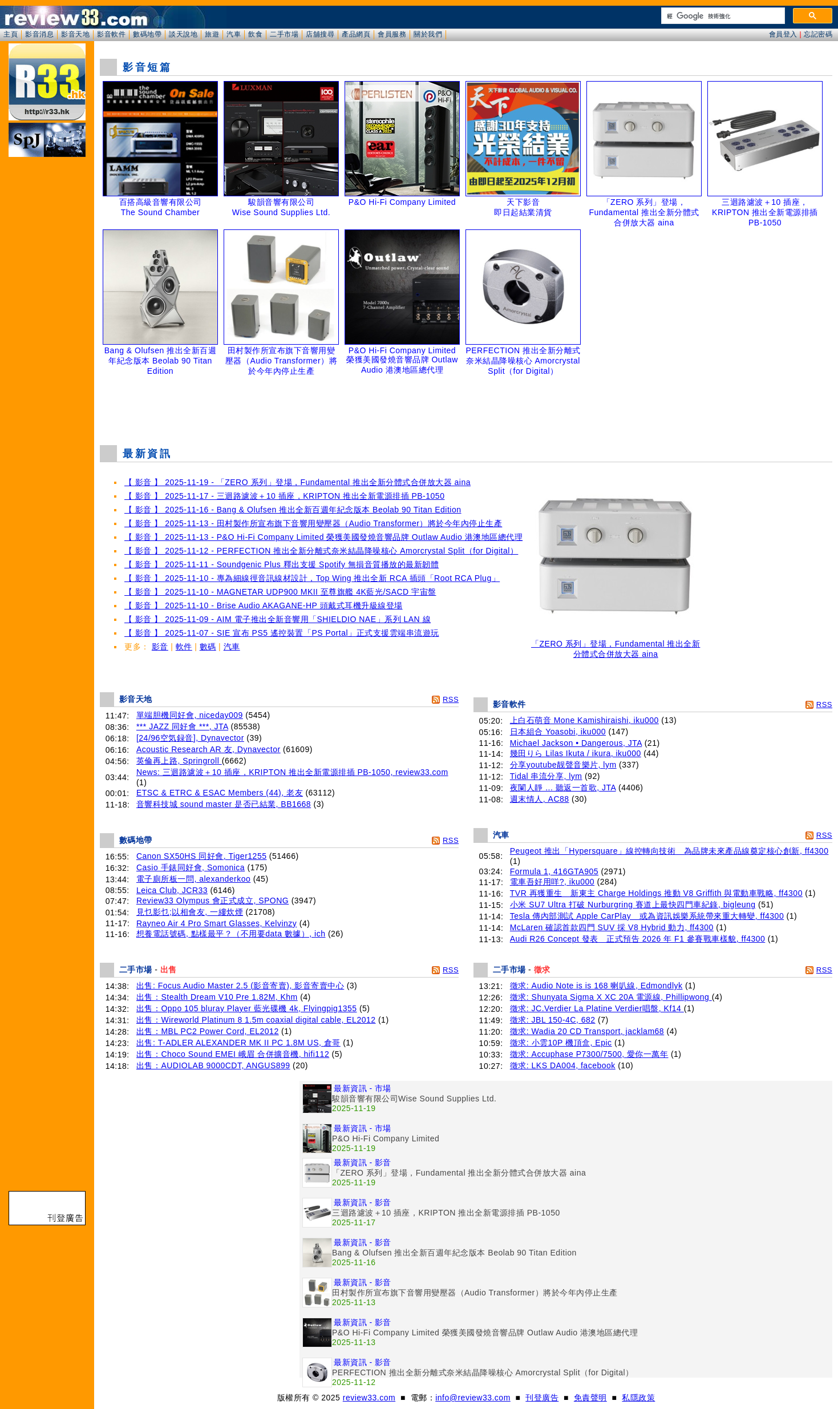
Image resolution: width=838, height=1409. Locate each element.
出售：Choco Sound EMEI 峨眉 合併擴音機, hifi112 (232, 1054)
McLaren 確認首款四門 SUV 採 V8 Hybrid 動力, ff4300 (612, 927)
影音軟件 (111, 34)
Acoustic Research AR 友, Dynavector (208, 749)
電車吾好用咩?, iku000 (552, 881)
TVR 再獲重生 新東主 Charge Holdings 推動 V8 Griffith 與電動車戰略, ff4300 (656, 893)
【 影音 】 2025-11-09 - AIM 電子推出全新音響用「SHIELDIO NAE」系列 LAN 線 (277, 619)
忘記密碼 (818, 34)
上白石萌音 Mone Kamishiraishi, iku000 (584, 720)
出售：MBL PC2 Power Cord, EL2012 (207, 1031)
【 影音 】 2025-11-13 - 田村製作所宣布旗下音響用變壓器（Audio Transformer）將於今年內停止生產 (313, 523)
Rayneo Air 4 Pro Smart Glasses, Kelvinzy (216, 923)
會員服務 (392, 34)
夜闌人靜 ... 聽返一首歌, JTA (563, 787)
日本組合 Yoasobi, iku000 (558, 731)
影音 (160, 646)
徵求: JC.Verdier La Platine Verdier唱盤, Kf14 (597, 1008)
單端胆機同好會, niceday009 (189, 715)
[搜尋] (722, 16)
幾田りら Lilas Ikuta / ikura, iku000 (575, 753)
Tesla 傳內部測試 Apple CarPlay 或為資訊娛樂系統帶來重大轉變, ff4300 (647, 916)
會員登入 (783, 34)
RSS (451, 699)
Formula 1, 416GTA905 (554, 871)
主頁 (10, 34)
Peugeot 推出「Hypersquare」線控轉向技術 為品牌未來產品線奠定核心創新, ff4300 (669, 850)
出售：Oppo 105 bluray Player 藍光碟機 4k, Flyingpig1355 (246, 1008)
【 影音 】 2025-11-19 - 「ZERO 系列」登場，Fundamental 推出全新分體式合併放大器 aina (297, 482)
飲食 (255, 34)
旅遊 (212, 34)
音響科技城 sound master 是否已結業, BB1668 (223, 804)
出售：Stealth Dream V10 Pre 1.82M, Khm (217, 997)
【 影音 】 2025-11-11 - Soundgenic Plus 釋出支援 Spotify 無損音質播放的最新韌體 (281, 564)
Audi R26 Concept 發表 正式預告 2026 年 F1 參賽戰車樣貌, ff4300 (638, 938)
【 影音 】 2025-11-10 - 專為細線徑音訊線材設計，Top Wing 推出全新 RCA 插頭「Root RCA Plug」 (312, 578)
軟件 (184, 646)
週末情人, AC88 (539, 799)
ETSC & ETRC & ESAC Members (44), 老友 (219, 792)
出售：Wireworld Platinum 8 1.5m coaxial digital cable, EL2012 (256, 1019)
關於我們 (428, 34)
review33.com (369, 1397)
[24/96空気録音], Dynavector (190, 737)
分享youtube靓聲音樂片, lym (563, 764)
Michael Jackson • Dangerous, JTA (576, 743)
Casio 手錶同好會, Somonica (190, 867)
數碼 (208, 646)
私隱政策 (638, 1397)
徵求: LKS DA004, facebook (563, 1065)
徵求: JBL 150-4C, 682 (553, 1019)
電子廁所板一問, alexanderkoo (193, 878)
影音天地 (75, 34)
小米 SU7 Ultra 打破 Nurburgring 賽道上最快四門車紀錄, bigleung (633, 904)
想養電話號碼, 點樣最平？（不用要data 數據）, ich (231, 933)
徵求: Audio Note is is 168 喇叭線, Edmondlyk (596, 985)
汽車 (233, 34)
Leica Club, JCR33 (172, 890)
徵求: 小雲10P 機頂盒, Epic (561, 1042)
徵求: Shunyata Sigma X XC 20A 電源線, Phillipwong (611, 997)
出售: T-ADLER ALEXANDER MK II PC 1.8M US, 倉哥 (238, 1042)
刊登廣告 (541, 1397)
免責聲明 (590, 1397)
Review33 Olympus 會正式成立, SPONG (212, 900)
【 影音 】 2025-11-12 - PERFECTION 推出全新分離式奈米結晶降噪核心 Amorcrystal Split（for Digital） (321, 550)
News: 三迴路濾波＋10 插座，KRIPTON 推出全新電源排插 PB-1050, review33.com (292, 772)
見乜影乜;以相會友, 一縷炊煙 (189, 912)
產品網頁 (356, 34)
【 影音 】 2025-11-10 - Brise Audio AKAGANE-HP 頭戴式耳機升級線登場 (263, 605)
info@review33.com (473, 1397)
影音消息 (39, 34)
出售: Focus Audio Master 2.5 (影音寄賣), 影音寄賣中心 (240, 985)
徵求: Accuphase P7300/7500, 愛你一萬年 (589, 1054)
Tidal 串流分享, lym (546, 776)
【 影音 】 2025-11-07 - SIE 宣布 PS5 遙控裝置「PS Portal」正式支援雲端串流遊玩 (281, 632)
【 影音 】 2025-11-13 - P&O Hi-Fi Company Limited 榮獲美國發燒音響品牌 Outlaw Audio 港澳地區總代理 (323, 537)
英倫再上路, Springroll (179, 760)
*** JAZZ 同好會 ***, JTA (182, 726)
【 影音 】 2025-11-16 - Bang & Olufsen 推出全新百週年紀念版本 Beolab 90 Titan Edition (292, 509)
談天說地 (183, 34)
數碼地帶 (147, 34)
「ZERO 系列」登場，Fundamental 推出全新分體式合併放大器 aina (615, 645)
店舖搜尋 (320, 34)
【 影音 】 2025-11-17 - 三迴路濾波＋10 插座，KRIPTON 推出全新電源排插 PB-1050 (284, 495)
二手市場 (284, 34)
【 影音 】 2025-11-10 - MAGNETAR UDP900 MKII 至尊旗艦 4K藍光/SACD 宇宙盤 (280, 591)
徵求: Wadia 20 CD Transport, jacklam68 (587, 1031)
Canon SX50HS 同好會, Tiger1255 (201, 856)
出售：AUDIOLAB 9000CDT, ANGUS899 (213, 1065)
